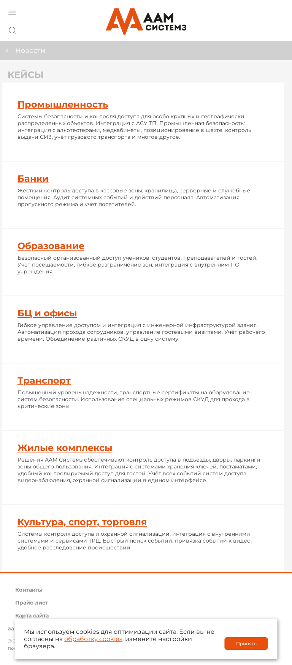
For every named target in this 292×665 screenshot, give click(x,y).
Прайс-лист (31, 602)
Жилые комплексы (65, 447)
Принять (246, 643)
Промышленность (62, 104)
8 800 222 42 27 (276, 29)
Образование (50, 245)
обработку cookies (93, 639)
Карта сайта (32, 615)
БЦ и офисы (47, 313)
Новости (30, 50)
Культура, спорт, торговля (82, 521)
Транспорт (44, 380)
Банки (33, 178)
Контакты (29, 589)
